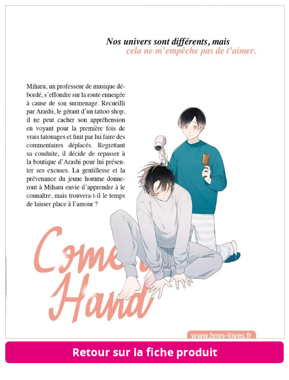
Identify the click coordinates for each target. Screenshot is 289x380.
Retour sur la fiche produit (144, 352)
